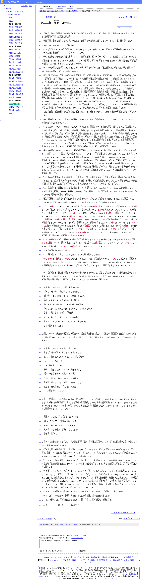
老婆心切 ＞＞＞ (131, 17)
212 (40, 272)
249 (40, 386)
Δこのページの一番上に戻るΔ (123, 505)
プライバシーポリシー (110, 572)
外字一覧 (89, 551)
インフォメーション (124, 28)
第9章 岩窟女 (15, 56)
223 (40, 294)
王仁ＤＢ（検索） (70, 554)
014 (40, 49)
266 (40, 435)
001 (40, 33)
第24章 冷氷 (14, 110)
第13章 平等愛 (15, 69)
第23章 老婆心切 (16, 107)
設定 (30, 6)
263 (40, 419)
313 (40, 489)
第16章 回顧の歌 (16, 81)
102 (40, 150)
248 (40, 382)
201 (40, 258)
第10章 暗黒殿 (15, 59)
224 (40, 299)
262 (40, 415)
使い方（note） (57, 551)
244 (40, 365)
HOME (46, 551)
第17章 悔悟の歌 (16, 85)
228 (40, 315)
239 (40, 345)
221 (40, 286)
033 (40, 75)
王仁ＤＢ (24, 6)
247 (40, 378)
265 (40, 428)
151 (40, 206)
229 (40, 319)
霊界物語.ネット (15, 2)
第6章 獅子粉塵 (15, 43)
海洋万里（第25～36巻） (15, 12)
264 (40, 423)
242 (40, 357)
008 (40, 41)
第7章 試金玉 (15, 49)
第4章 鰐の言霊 (15, 37)
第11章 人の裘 (15, 62)
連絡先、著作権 (70, 551)
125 (40, 177)
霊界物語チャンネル (64, 7)
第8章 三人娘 (15, 53)
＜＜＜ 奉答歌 (44, 17)
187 (40, 239)
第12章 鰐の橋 (15, 65)
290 (40, 464)
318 (40, 493)
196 (40, 250)
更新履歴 (129, 551)
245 (40, 370)
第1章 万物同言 (15, 27)
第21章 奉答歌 (15, 97)
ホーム (4, 5)
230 (40, 323)
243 (40, 361)
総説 (11, 21)
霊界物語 (7, 9)
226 (40, 307)
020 (40, 57)
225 (40, 303)
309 (40, 485)
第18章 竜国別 (15, 88)
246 (40, 374)
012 (40, 45)
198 (40, 254)
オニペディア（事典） (88, 554)
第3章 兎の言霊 (15, 33)
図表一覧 (81, 551)
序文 (11, 18)
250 (40, 394)
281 (40, 454)
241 (40, 353)
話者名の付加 (99, 551)
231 (40, 331)
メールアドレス (77, 530)
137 (40, 188)
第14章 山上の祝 (16, 72)
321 (40, 498)
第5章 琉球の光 (15, 40)
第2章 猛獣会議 (15, 30)
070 (40, 111)
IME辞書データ (105, 554)
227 (40, 311)
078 (40, 127)
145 (40, 198)
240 (40, 349)
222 (40, 290)
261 (40, 411)
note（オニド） (56, 554)
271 (40, 443)
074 (40, 119)
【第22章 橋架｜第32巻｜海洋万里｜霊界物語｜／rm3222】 (89, 537)
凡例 (108, 551)
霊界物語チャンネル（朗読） (124, 554)
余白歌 (11, 113)
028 (40, 67)
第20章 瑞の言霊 (16, 94)
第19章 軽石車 (15, 91)
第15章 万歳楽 (15, 78)
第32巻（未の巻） (14, 15)
